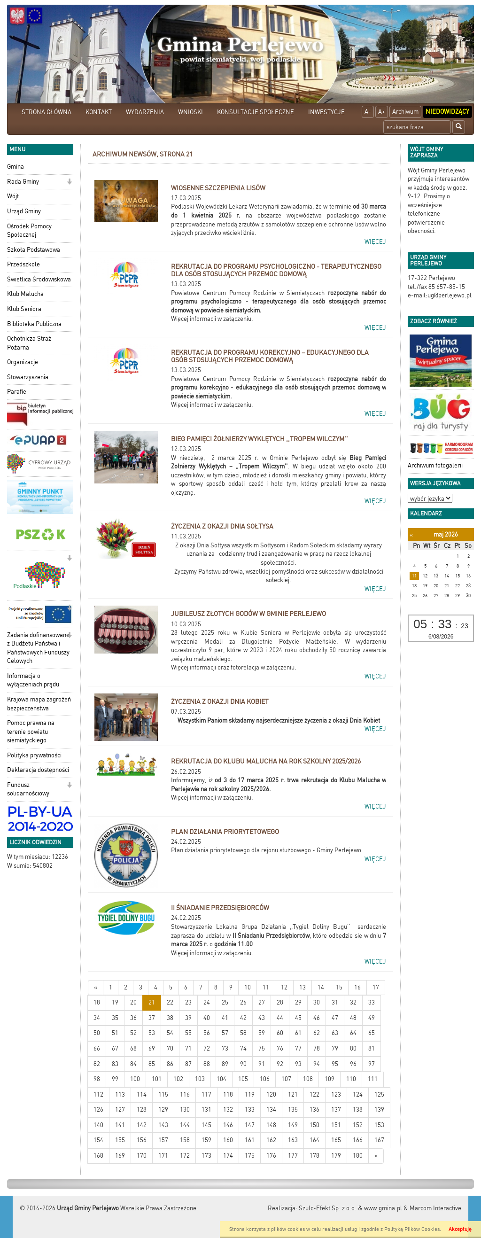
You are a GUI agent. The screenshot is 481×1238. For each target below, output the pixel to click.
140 (98, 1125)
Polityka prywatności (34, 755)
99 (115, 1078)
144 (185, 1125)
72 (206, 1048)
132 (228, 1109)
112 (98, 1094)
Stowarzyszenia (27, 377)
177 (293, 1155)
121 (293, 1094)
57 (225, 1032)
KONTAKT (98, 112)
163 (293, 1140)
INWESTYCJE (326, 112)
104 (221, 1078)
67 (115, 1048)
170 (142, 1155)
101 (157, 1078)
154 (98, 1140)
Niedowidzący (447, 111)
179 (336, 1155)
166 (358, 1140)
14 (321, 987)
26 (243, 1002)
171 (163, 1155)
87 (188, 1063)
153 (379, 1125)
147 (250, 1125)
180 (358, 1155)
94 (316, 1063)
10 (247, 987)
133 (250, 1109)
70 (170, 1048)
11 (266, 987)
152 (358, 1125)
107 (286, 1078)
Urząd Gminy (24, 211)
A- (368, 111)
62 (316, 1032)
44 (280, 1017)
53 (151, 1032)
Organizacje (22, 362)
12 (284, 987)
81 (371, 1048)
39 (188, 1017)
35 (115, 1017)
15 (339, 987)
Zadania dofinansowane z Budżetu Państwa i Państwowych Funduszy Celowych (38, 648)
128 (142, 1109)
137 (336, 1109)
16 (357, 987)
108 (308, 1078)
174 (228, 1155)
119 (250, 1094)
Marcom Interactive (435, 1208)
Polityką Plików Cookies (412, 1229)
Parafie (16, 391)
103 (200, 1078)
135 (293, 1109)
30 (316, 1002)
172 (185, 1155)
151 (336, 1125)
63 (335, 1032)
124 (358, 1094)
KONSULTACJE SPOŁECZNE (255, 112)
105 (243, 1078)
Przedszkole (23, 264)
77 (298, 1048)
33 (371, 1002)
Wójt (13, 196)
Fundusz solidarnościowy (28, 789)
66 (96, 1048)
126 (98, 1109)
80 (353, 1048)
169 (120, 1155)
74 (243, 1048)
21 (151, 1002)
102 (178, 1078)
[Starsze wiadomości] (376, 1156)
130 (185, 1109)
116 (185, 1094)
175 (250, 1155)
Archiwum (405, 111)
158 (185, 1140)
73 (225, 1048)
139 (379, 1109)
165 (336, 1140)
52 (133, 1032)
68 (133, 1048)
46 (316, 1017)
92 (280, 1063)
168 (98, 1155)
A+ (381, 111)
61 (298, 1032)
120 (271, 1094)
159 (206, 1140)
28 (280, 1002)
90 (243, 1063)
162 (271, 1140)
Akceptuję (460, 1229)
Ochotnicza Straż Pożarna (29, 343)
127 (120, 1109)
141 (120, 1125)
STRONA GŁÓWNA (46, 112)
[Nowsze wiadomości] (95, 988)
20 (133, 1002)
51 (115, 1032)
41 (225, 1017)
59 (261, 1032)
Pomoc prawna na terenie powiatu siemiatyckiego (30, 731)
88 (206, 1063)
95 (335, 1063)
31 (335, 1002)
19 (115, 1002)
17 (375, 987)
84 (133, 1063)
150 (314, 1125)
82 (96, 1063)
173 (206, 1155)
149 (293, 1125)
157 (163, 1140)
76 (280, 1048)
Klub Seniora (24, 308)
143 (163, 1125)
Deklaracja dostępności (38, 769)
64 (353, 1032)
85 (151, 1063)
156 (142, 1140)
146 (228, 1125)
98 (96, 1078)
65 (371, 1032)
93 (298, 1063)
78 (316, 1048)
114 (142, 1094)
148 (271, 1125)
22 (170, 1002)
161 (250, 1140)
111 (373, 1078)
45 (298, 1017)
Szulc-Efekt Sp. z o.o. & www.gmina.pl (350, 1208)
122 (314, 1094)
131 (206, 1109)
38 (170, 1017)
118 (228, 1094)
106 (265, 1078)
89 (225, 1063)
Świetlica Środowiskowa (39, 279)
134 (271, 1109)
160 (228, 1140)
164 (314, 1140)
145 (206, 1125)
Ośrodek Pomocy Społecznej (29, 231)
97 (371, 1063)
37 (151, 1017)
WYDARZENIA (145, 112)
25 (225, 1002)
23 (188, 1002)
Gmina (15, 166)
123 (336, 1094)
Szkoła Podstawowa (33, 249)
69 (151, 1048)
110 (351, 1078)
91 (261, 1063)
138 (358, 1109)
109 (329, 1078)
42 (243, 1017)
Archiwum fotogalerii (435, 465)
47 (335, 1017)
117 (206, 1094)
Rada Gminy (23, 181)
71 (188, 1048)
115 (163, 1094)
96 (353, 1063)
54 (170, 1032)
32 (353, 1002)
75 (261, 1048)
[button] (69, 182)
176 (271, 1155)
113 (120, 1094)
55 (188, 1032)
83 (115, 1063)
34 (96, 1017)
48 (353, 1017)
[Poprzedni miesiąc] (411, 534)
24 (206, 1002)
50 (96, 1032)
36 (133, 1017)
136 (314, 1109)
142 (142, 1125)
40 (206, 1017)
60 (280, 1032)
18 (96, 1002)
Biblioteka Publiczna (34, 323)
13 (302, 987)
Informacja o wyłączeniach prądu (33, 680)
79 (335, 1048)
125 (379, 1094)
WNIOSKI (190, 112)
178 (314, 1155)
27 (261, 1002)
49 (371, 1017)
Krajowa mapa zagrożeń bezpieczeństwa (39, 704)
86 (170, 1063)
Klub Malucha (25, 293)
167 (379, 1140)
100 (135, 1078)
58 (243, 1032)
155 (120, 1140)
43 (261, 1017)
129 (163, 1109)
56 (206, 1032)
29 (298, 1002)
